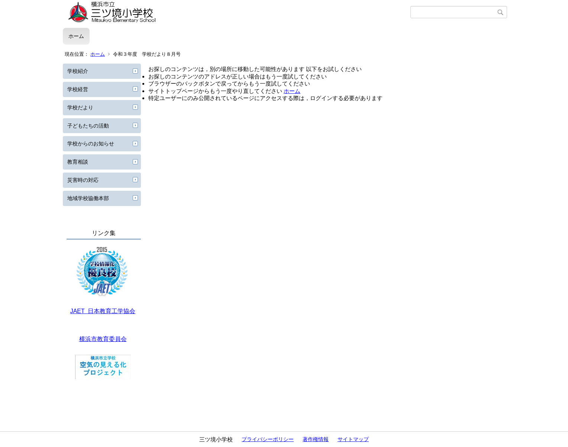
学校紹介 (77, 71)
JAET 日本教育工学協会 (103, 311)
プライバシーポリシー (268, 439)
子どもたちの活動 (88, 126)
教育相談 (77, 162)
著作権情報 (316, 439)
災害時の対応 (83, 180)
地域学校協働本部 (88, 198)
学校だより (80, 107)
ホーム (76, 36)
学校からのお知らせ (90, 144)
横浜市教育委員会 (103, 339)
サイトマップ (353, 439)
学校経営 (77, 89)
